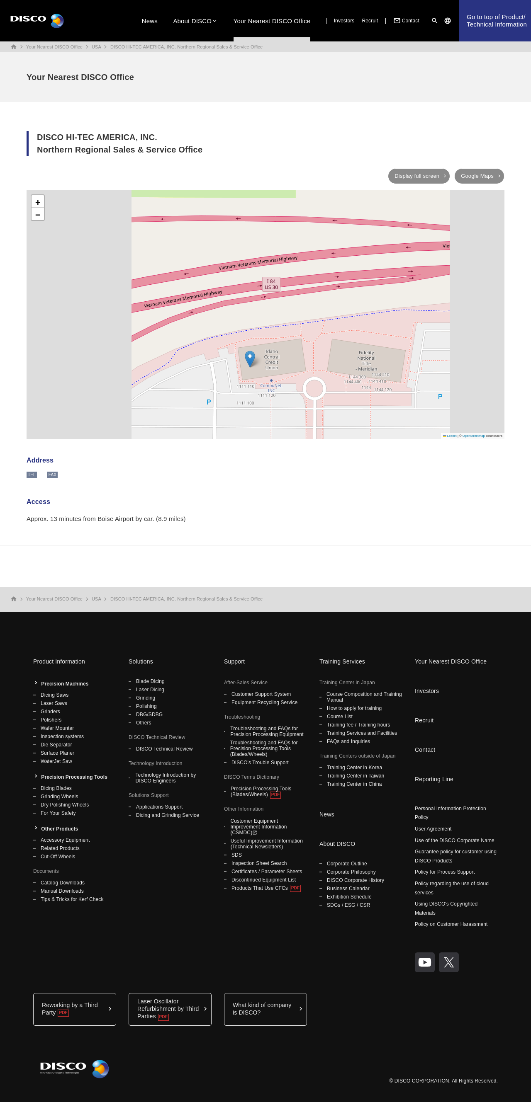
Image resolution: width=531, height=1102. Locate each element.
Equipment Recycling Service (264, 702)
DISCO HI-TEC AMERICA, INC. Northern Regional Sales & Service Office (186, 46)
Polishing (146, 706)
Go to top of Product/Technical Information (497, 20)
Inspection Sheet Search (259, 863)
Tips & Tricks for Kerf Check (72, 899)
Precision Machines (64, 684)
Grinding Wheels (59, 796)
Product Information (59, 661)
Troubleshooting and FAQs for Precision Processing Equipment (266, 731)
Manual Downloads (62, 891)
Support (234, 661)
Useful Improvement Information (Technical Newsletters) (267, 844)
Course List (340, 716)
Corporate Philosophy (351, 872)
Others (143, 723)
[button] (250, 359)
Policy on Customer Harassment (451, 924)
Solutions (141, 661)
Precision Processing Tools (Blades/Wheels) (261, 791)
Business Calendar (348, 888)
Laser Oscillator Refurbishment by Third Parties (168, 1009)
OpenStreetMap (474, 436)
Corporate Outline (347, 864)
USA (96, 46)
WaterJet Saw (56, 761)
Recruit (370, 21)
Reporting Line (434, 779)
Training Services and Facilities (362, 733)
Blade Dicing (150, 681)
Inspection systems (62, 736)
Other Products (59, 829)
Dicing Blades (56, 788)
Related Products (60, 848)
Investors (344, 21)
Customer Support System (261, 694)
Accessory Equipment (65, 840)
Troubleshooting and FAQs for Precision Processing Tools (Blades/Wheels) (264, 748)
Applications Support (159, 807)
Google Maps (477, 176)
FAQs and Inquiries (348, 741)
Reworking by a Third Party (70, 1009)
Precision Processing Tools (74, 777)
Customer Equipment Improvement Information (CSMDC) (258, 827)
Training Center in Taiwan (355, 776)
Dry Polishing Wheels (65, 805)
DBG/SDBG (149, 714)
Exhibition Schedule (349, 897)
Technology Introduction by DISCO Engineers (165, 778)
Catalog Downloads (63, 883)
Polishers (51, 720)
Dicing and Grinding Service (167, 815)
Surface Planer (57, 753)
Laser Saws (54, 703)
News (150, 20)
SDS (236, 855)
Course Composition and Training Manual (364, 697)
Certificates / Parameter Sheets (266, 871)
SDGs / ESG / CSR (348, 905)
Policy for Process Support (445, 872)
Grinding (145, 698)
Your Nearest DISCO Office (272, 20)
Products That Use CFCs (259, 888)
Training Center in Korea (354, 767)
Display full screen (417, 176)
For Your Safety (58, 813)
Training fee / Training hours (358, 725)
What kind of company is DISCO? (262, 1009)
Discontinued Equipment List (263, 880)
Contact (405, 21)
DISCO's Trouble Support (260, 762)
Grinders (50, 711)
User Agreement (433, 829)
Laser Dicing (150, 690)
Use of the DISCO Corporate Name (454, 840)
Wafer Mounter (57, 728)
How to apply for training (354, 708)
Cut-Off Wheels (58, 857)
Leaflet (450, 436)
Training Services (342, 661)
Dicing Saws (54, 695)
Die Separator (56, 745)
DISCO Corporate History (355, 880)
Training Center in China (354, 784)
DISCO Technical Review (164, 749)
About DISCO (192, 20)
